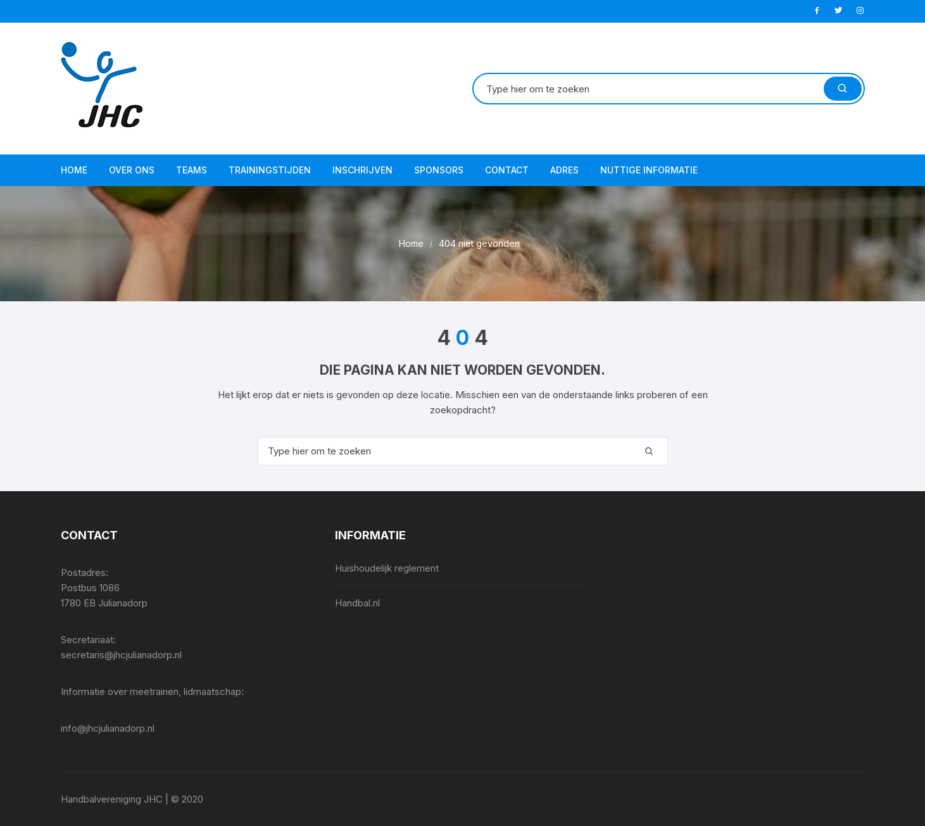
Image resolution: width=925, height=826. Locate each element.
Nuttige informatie (649, 170)
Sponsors (438, 170)
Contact (507, 170)
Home (74, 170)
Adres (564, 170)
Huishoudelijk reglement (387, 568)
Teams (191, 170)
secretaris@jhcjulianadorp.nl (121, 655)
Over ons (131, 170)
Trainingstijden (270, 170)
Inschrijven (362, 170)
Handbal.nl (357, 603)
